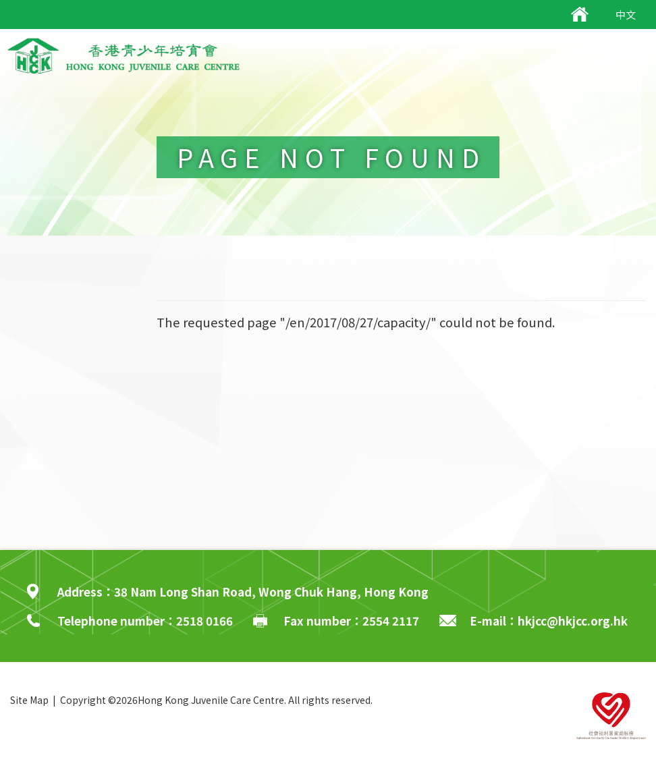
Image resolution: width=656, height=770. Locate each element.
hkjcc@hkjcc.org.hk (573, 620)
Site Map (29, 700)
